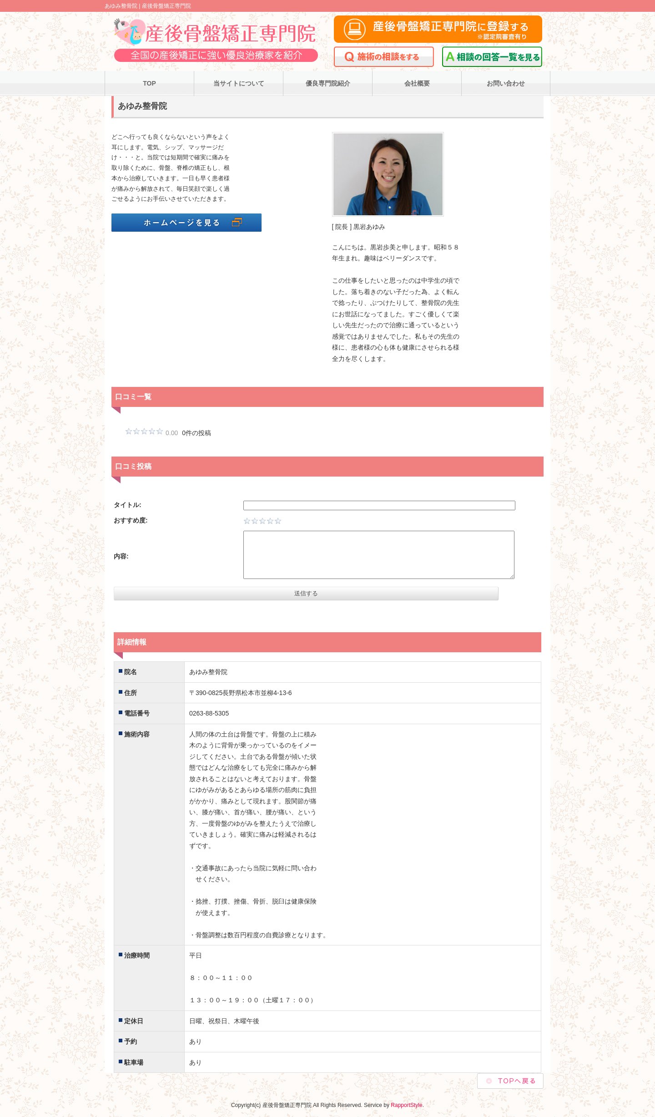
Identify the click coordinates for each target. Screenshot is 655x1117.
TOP (149, 83)
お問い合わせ (506, 83)
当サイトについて (238, 83)
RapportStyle (406, 1105)
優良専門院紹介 (328, 83)
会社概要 (417, 83)
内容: (121, 556)
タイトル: (127, 504)
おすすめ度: (131, 520)
